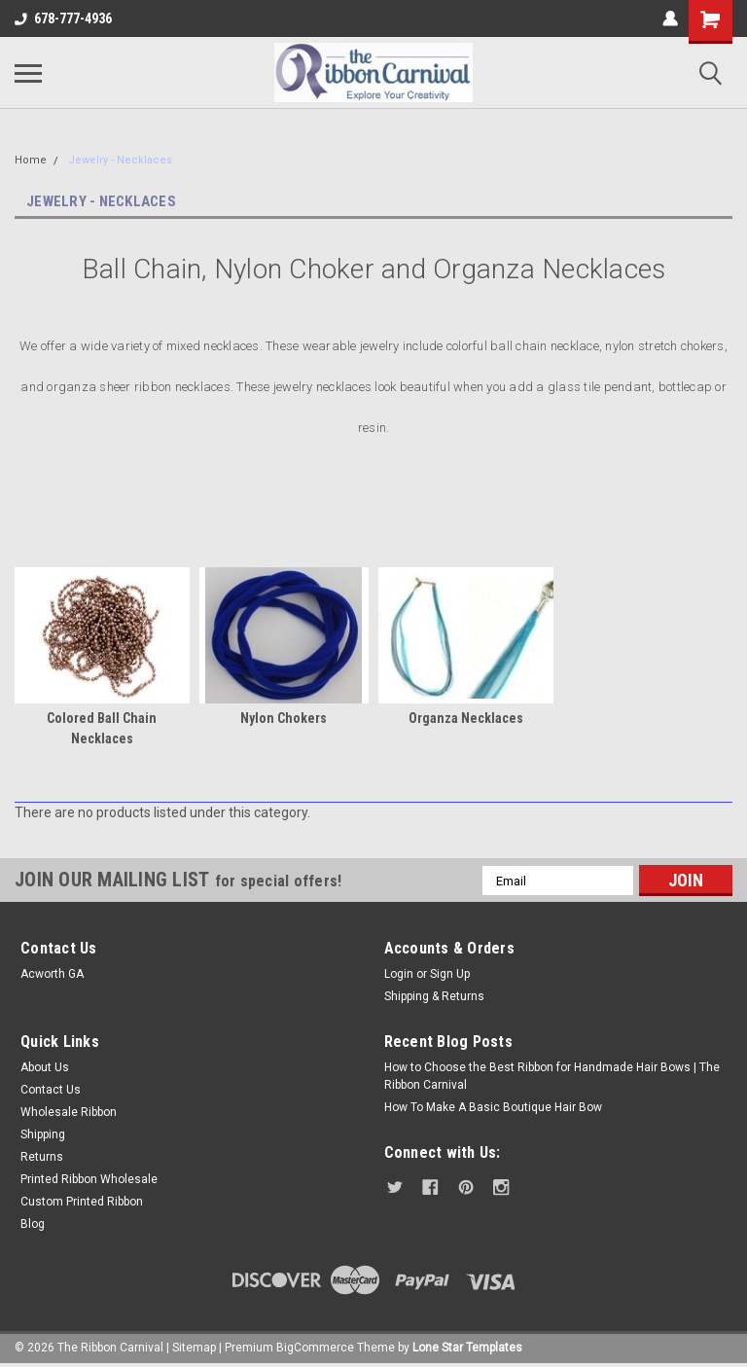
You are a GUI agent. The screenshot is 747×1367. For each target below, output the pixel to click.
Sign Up (450, 974)
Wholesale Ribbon (68, 1112)
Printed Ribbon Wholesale (89, 1179)
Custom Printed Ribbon (81, 1201)
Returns (41, 1157)
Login (398, 974)
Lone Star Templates (467, 1347)
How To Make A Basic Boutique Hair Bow (493, 1107)
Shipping (42, 1134)
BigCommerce (315, 1347)
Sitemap (194, 1347)
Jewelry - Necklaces (120, 160)
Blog (32, 1224)
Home (31, 160)
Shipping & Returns (434, 996)
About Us (44, 1067)
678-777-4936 (63, 18)
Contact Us (50, 1090)
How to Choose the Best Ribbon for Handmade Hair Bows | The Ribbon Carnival (552, 1076)
